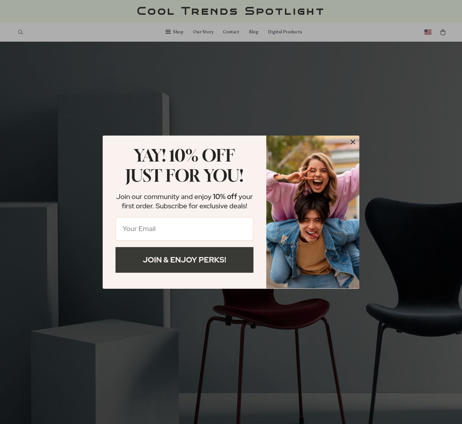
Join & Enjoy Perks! (184, 260)
